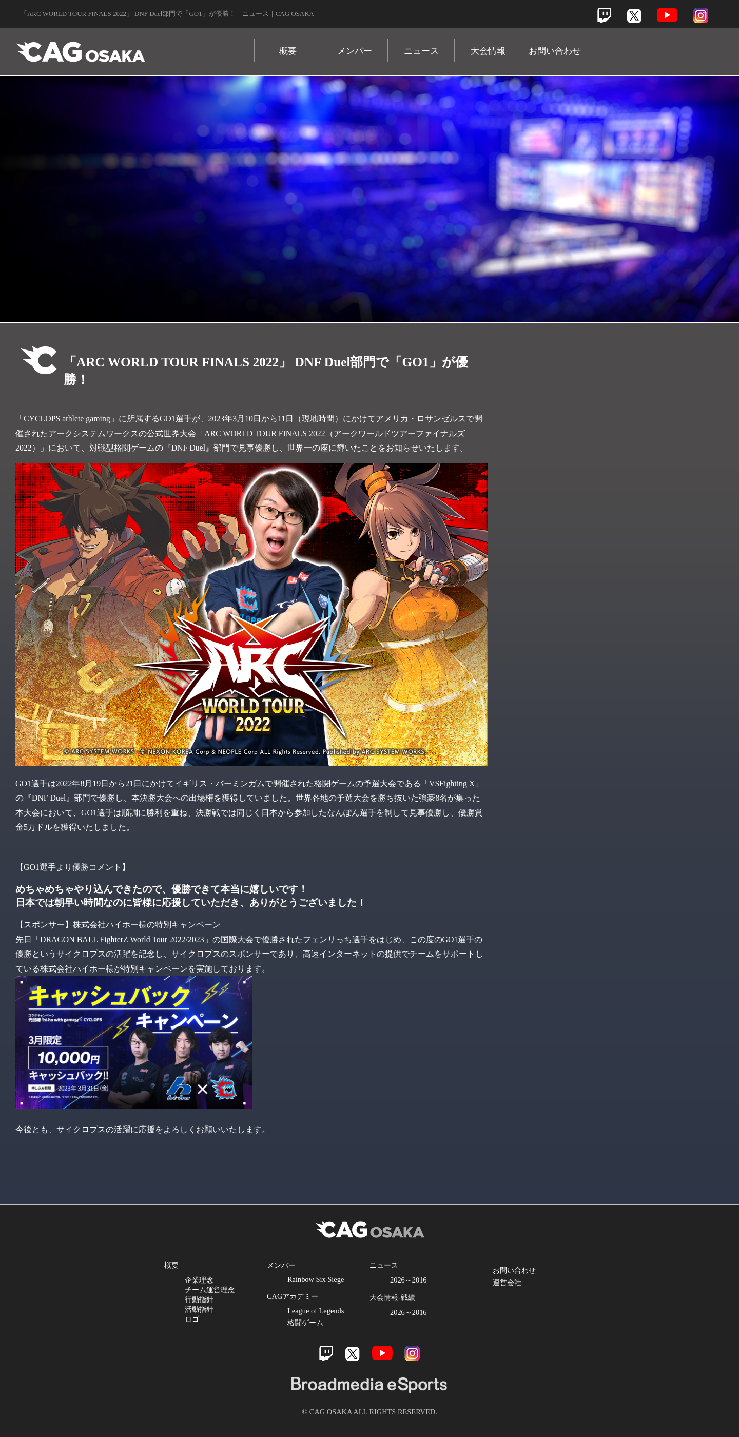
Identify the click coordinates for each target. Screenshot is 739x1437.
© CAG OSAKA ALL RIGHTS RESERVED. (369, 1412)
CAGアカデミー (292, 1296)
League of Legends (315, 1311)
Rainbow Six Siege (315, 1279)
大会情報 (488, 51)
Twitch (604, 16)
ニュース (421, 51)
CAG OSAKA (135, 47)
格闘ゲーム (305, 1322)
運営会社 (507, 1282)
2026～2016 (408, 1280)
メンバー (354, 51)
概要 (288, 51)
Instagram (700, 15)
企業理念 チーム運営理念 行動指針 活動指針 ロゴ (210, 1299)
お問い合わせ (555, 51)
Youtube (667, 15)
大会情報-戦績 (392, 1297)
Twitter (634, 16)
